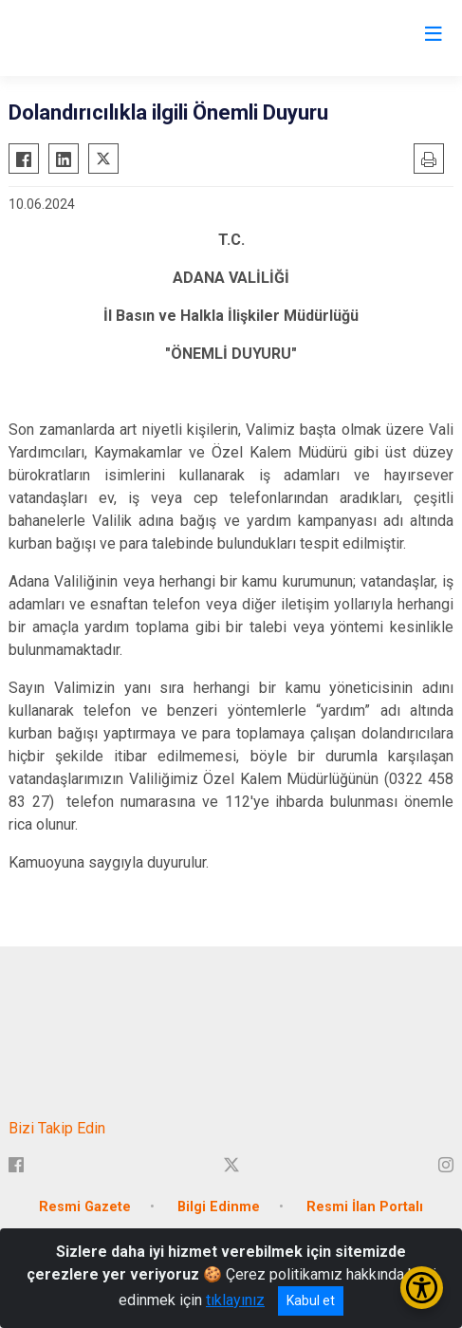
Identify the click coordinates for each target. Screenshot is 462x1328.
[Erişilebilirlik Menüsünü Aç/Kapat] (421, 1287)
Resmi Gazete (85, 1207)
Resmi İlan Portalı (364, 1207)
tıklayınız (235, 1300)
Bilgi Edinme (218, 1207)
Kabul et (310, 1300)
